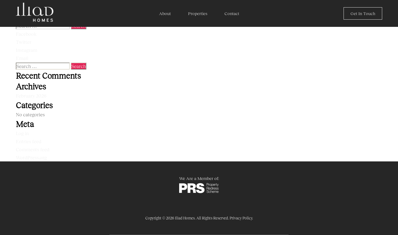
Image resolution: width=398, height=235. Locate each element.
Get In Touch (363, 13)
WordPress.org (31, 157)
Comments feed (32, 149)
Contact (231, 13)
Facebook (26, 34)
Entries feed (28, 141)
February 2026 (31, 96)
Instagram (26, 50)
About (165, 13)
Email (22, 58)
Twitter (23, 42)
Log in (22, 133)
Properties (197, 13)
